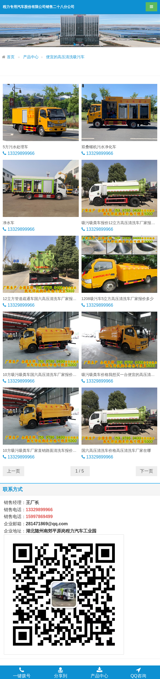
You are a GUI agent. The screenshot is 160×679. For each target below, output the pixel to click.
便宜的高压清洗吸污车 (65, 57)
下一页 (146, 471)
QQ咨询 (138, 672)
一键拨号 (22, 672)
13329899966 (20, 153)
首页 (11, 57)
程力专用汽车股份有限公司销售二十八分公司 (38, 7)
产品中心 (31, 57)
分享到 (60, 672)
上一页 (13, 471)
